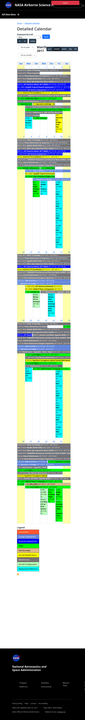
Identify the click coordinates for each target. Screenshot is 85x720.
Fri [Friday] (59, 63)
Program (23, 683)
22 (46, 320)
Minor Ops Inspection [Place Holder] (40, 81)
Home (19, 23)
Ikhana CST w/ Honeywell (37, 299)
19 (23, 320)
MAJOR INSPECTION (34, 79)
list (75, 49)
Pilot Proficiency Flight (52, 494)
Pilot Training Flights (44, 118)
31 (61, 441)
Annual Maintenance (31, 101)
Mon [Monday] (29, 63)
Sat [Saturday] (66, 63)
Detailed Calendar (32, 23)
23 (54, 320)
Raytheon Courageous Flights (66, 462)
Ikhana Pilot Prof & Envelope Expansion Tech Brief (52, 304)
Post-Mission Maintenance (45, 357)
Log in (65, 3)
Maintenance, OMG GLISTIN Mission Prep (48, 112)
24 (61, 320)
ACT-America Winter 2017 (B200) (36, 84)
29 (46, 441)
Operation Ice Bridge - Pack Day (60, 122)
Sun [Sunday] (21, 63)
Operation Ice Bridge (44, 179)
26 (23, 67)
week (64, 49)
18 (69, 252)
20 (31, 320)
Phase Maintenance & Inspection (37, 76)
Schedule (45, 683)
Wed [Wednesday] (44, 63)
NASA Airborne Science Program (40, 5)
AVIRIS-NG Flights (32, 98)
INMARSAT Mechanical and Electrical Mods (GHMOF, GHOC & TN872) (53, 95)
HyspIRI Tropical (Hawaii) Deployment (39, 87)
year (49, 49)
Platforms (23, 686)
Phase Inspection (33, 73)
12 (23, 252)
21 (38, 320)
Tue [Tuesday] (36, 63)
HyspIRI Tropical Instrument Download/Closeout (51, 174)
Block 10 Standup (33, 70)
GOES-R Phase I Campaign (50, 369)
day (70, 49)
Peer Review (28, 121)
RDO (57, 184)
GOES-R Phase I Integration (43, 289)
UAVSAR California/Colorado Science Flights (46, 110)
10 (61, 136)
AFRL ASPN (33, 484)
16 (54, 252)
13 (31, 252)
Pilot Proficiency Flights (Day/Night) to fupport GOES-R (54, 176)
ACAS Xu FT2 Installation (32, 93)
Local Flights (36, 355)
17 (61, 252)
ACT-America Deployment (37, 90)
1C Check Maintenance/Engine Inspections (46, 107)
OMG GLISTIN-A (39, 171)
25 (69, 320)
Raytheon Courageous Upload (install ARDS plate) (51, 360)
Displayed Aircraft (25, 34)
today (32, 41)
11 (69, 136)
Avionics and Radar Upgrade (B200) (52, 335)
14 (38, 252)
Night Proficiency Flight (37, 189)
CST (44, 492)
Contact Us (61, 712)
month (56, 49)
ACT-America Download (44, 286)
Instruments (46, 686)
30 (54, 441)
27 (31, 67)
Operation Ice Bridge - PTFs (31, 104)
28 (38, 67)
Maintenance (35, 366)
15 (46, 252)
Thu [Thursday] (51, 63)
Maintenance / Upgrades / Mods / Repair (61, 292)
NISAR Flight (50, 168)
